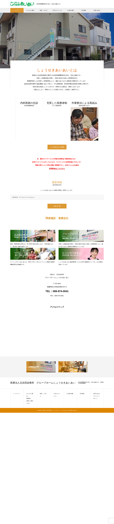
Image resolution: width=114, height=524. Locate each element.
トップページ (16, 393)
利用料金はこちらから (57, 168)
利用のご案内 (29, 401)
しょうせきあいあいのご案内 (57, 147)
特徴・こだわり (44, 10)
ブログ (28, 403)
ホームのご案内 (30, 10)
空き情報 (83, 10)
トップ (17, 10)
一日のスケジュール (57, 10)
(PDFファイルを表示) (72, 165)
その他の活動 (70, 10)
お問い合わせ (97, 10)
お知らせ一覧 (57, 206)
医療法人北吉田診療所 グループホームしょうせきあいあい (43, 383)
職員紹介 (28, 398)
